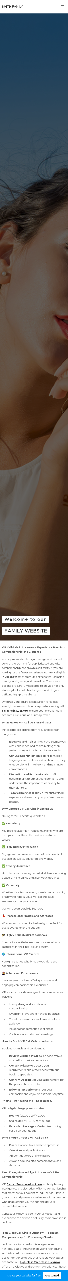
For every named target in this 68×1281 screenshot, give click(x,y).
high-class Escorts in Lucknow (40, 1262)
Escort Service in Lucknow (24, 1184)
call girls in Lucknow (15, 710)
